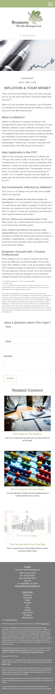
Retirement (27, 595)
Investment (27, 598)
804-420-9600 (27, 36)
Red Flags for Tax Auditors (27, 434)
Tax (27, 605)
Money (27, 608)
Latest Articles (27, 613)
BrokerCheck (45, 623)
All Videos (27, 615)
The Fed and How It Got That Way (27, 544)
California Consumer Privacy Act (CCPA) (14, 650)
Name (8, 327)
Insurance (27, 603)
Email (8, 341)
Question (8, 356)
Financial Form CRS (11, 620)
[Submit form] (10, 378)
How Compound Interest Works (27, 489)
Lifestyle (27, 610)
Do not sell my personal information (33, 652)
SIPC (9, 664)
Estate (27, 600)
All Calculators (27, 618)
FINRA (4, 664)
